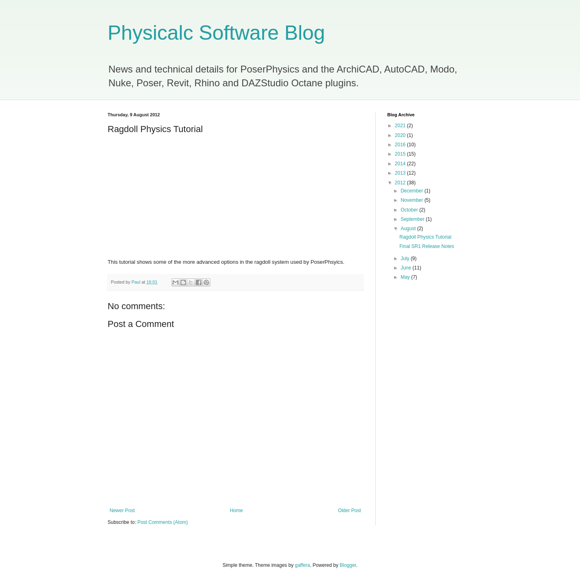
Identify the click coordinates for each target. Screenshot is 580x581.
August (408, 228)
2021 (401, 125)
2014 (401, 164)
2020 (401, 135)
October (409, 210)
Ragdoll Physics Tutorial (425, 237)
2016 (401, 144)
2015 (401, 154)
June (406, 268)
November (412, 200)
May (405, 277)
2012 (401, 183)
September (413, 219)
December (412, 191)
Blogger (348, 565)
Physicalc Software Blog (216, 32)
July (405, 258)
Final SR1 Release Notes (426, 246)
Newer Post (122, 510)
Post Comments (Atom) (162, 522)
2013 (401, 173)
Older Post (349, 510)
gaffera (302, 565)
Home (236, 510)
